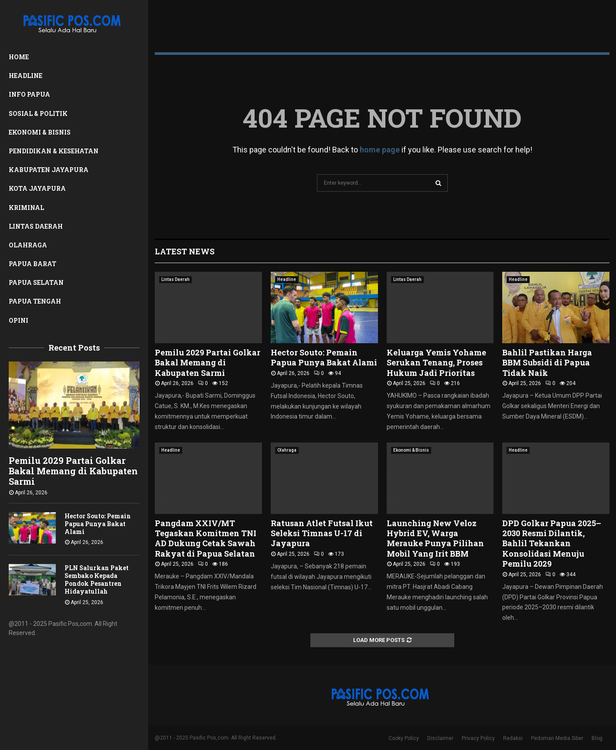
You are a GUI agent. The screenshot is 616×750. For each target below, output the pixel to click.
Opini (18, 320)
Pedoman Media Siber (557, 738)
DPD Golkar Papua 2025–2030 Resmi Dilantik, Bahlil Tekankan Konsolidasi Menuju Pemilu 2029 (551, 543)
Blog (597, 738)
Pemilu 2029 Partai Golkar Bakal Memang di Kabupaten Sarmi (73, 471)
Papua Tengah (35, 301)
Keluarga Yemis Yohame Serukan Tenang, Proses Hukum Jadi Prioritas (436, 362)
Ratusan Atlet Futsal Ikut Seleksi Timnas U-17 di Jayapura (322, 533)
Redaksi (513, 738)
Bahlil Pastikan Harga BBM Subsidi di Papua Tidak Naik (547, 362)
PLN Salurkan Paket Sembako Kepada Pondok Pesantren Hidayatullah (97, 579)
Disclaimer (440, 738)
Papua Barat (32, 264)
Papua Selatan (36, 282)
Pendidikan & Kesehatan (54, 151)
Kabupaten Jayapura (48, 170)
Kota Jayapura (37, 188)
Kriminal (26, 207)
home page (380, 149)
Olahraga (28, 245)
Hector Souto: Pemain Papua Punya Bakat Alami (98, 524)
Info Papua (29, 94)
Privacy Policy (478, 738)
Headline (25, 75)
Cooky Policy (403, 738)
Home (19, 57)
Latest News (184, 251)
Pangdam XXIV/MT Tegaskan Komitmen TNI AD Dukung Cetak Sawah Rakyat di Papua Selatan (205, 538)
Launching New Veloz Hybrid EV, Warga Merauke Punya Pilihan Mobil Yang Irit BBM (435, 538)
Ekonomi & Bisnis (40, 132)
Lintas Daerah (36, 226)
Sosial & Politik (38, 113)
